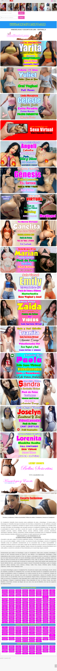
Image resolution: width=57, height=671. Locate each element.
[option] (3, 7)
